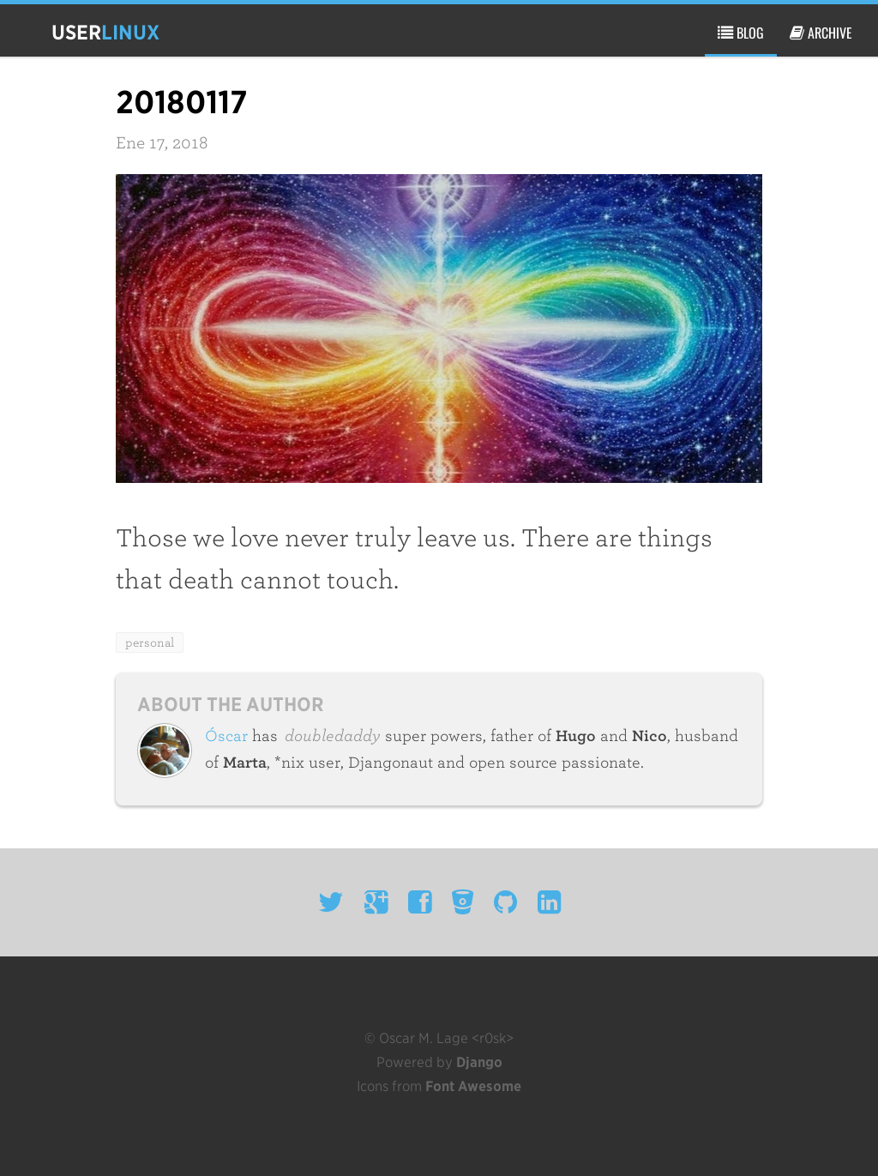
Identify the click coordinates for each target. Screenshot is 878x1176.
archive (821, 32)
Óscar (226, 736)
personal (149, 642)
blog (741, 32)
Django (479, 1062)
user (105, 32)
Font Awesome (473, 1086)
